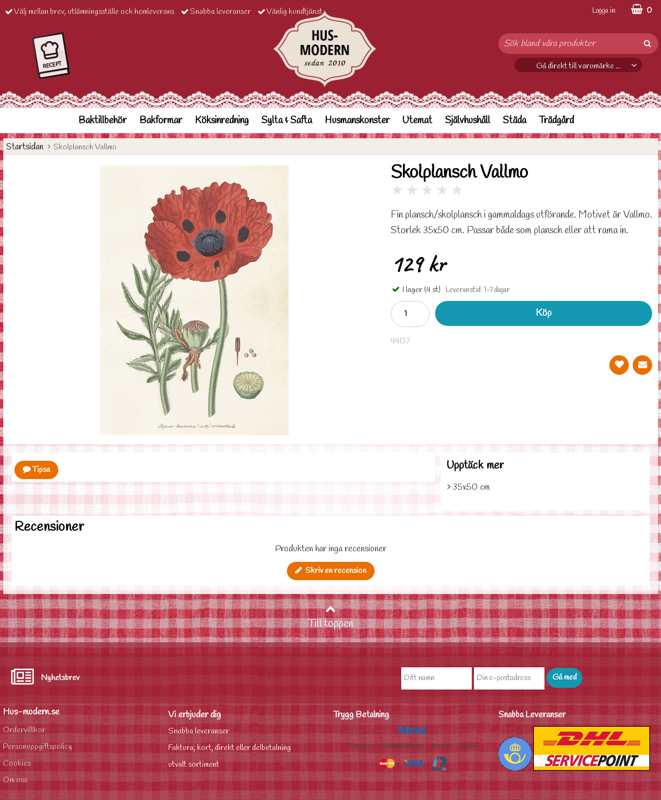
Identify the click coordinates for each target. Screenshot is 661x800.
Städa (514, 120)
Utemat (417, 120)
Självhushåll (467, 120)
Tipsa (36, 470)
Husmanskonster (357, 120)
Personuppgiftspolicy (37, 747)
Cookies (17, 763)
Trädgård (556, 120)
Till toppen (331, 617)
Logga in (603, 11)
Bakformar (160, 120)
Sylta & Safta (286, 120)
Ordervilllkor (24, 730)
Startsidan (24, 147)
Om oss (15, 780)
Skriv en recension (330, 571)
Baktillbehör (102, 120)
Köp (544, 313)
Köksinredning (222, 120)
